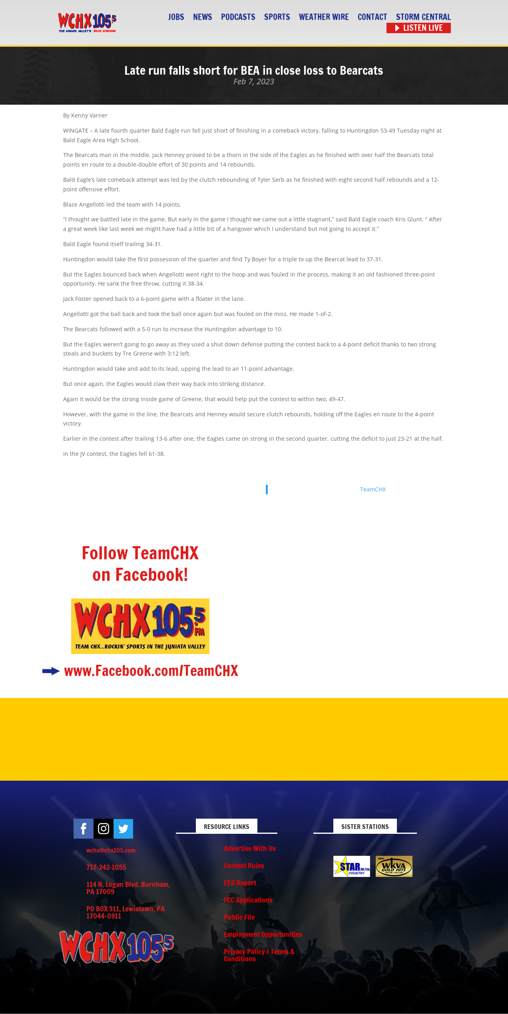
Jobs (176, 17)
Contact (372, 17)
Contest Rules (244, 865)
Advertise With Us (250, 848)
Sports (277, 17)
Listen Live (423, 28)
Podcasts (238, 17)
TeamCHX (373, 489)
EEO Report (240, 882)
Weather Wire (324, 17)
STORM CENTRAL (423, 17)
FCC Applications (248, 900)
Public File (239, 917)
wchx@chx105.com (110, 850)
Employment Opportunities (263, 934)
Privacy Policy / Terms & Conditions (259, 955)
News (202, 17)
